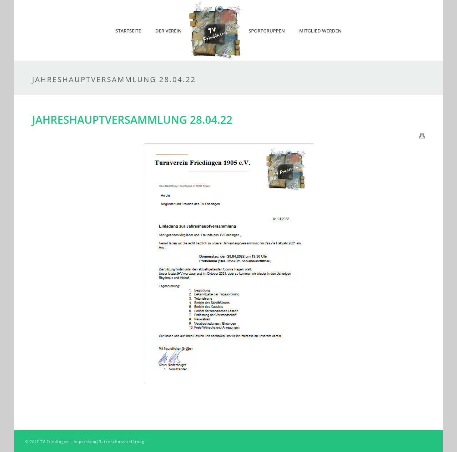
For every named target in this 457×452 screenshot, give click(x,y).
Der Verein (168, 30)
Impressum (85, 442)
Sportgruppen (266, 30)
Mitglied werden (320, 30)
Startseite (128, 30)
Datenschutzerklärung (122, 442)
